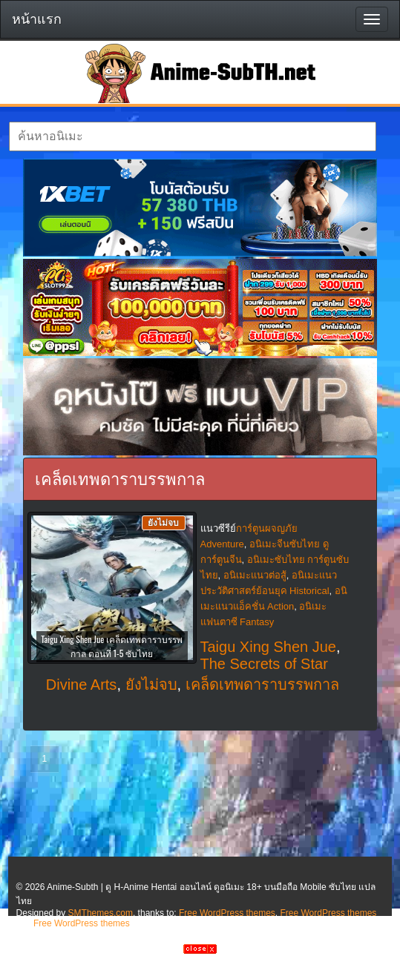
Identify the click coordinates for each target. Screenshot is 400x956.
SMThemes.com (100, 913)
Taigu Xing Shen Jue (268, 647)
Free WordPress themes (227, 913)
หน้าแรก (37, 19)
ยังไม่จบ (151, 684)
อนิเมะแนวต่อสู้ (254, 575)
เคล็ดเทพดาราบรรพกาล (262, 684)
